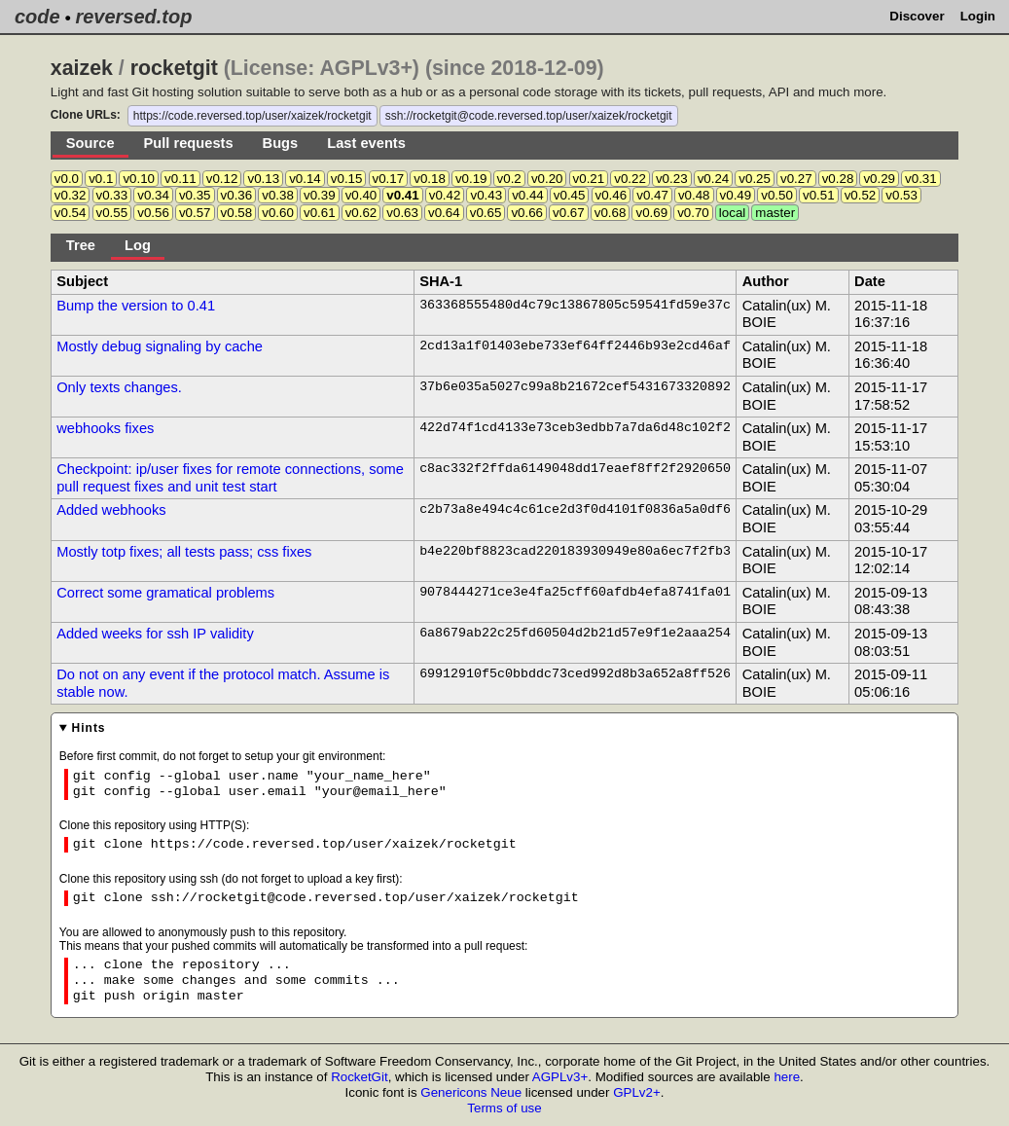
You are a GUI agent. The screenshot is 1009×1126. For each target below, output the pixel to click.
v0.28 (838, 178)
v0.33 (112, 195)
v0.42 (445, 195)
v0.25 (755, 178)
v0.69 (651, 212)
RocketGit (359, 1077)
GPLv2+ (637, 1092)
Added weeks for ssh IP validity (155, 633)
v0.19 (471, 178)
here (787, 1077)
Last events (366, 143)
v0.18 (430, 178)
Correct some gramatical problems (165, 592)
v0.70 (693, 212)
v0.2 (509, 178)
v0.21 (589, 178)
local (732, 212)
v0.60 (278, 212)
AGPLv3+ (560, 1077)
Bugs (281, 143)
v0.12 (222, 178)
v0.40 (361, 195)
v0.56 (153, 212)
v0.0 (66, 178)
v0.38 (278, 195)
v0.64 (444, 212)
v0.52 (861, 195)
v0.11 (180, 178)
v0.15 (347, 178)
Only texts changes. (119, 387)
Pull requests (189, 143)
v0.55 (112, 212)
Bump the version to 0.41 (135, 305)
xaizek (82, 68)
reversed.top (133, 16)
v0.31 (921, 178)
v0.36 (237, 195)
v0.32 (70, 195)
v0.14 (305, 178)
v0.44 (528, 195)
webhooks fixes (105, 428)
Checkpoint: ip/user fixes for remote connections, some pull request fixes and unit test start (230, 477)
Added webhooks (110, 510)
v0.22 (630, 178)
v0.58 (237, 212)
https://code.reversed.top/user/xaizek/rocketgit (252, 116)
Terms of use (504, 1108)
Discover (916, 16)
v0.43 (486, 195)
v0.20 (547, 178)
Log (138, 245)
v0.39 (320, 195)
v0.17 (389, 178)
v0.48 (694, 195)
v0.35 (195, 195)
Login (977, 16)
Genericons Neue (471, 1092)
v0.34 (153, 195)
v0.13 (263, 178)
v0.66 (527, 212)
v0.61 (320, 212)
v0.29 (879, 178)
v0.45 (570, 195)
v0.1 (101, 178)
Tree (80, 245)
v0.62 (361, 212)
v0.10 (139, 178)
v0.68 (611, 212)
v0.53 (901, 195)
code (37, 16)
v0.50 (777, 195)
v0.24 (714, 178)
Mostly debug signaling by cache (159, 346)
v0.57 (195, 212)
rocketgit (174, 68)
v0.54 (70, 212)
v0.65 (486, 212)
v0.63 (402, 212)
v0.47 (652, 195)
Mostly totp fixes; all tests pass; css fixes (183, 552)
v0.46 (611, 195)
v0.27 (796, 178)
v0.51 (819, 195)
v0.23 (672, 178)
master (775, 212)
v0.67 (569, 212)
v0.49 (736, 195)
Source (90, 143)
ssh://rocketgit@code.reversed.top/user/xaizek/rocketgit (528, 116)
